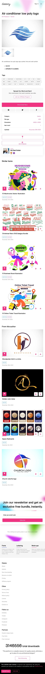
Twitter (4, 615)
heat (15, 84)
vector (15, 81)
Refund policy (5, 595)
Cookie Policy (38, 666)
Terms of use (5, 592)
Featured (9, 197)
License (4, 598)
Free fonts (4, 636)
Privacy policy (5, 589)
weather (37, 84)
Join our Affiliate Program (22, 97)
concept (38, 81)
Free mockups (6, 639)
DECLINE (15, 671)
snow (4, 84)
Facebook (4, 621)
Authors (4, 569)
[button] (41, 4)
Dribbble (4, 612)
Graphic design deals (7, 633)
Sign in (37, 3)
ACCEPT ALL (6, 671)
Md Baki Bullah (15, 150)
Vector (12, 16)
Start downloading (7, 572)
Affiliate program (6, 581)
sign (4, 81)
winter (32, 81)
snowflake (21, 84)
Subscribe (22, 520)
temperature (30, 84)
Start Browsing (22, 658)
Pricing (4, 578)
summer (26, 81)
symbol (9, 81)
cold (21, 81)
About (3, 566)
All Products (5, 16)
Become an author (7, 575)
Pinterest (4, 625)
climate (10, 84)
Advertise (4, 601)
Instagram (4, 618)
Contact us (5, 604)
